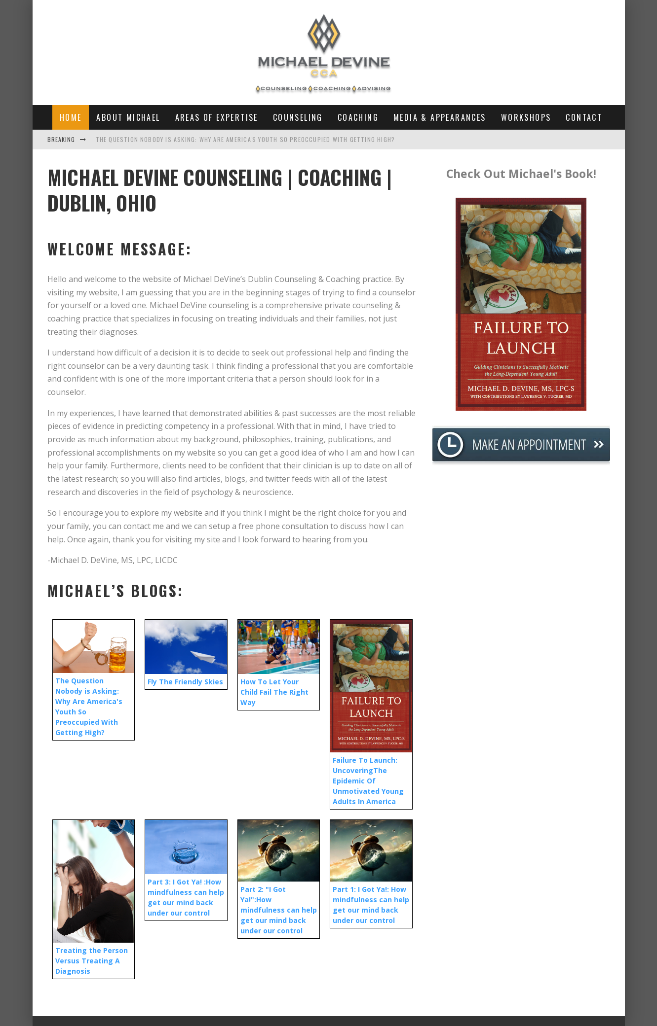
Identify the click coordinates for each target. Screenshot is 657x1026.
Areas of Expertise (216, 117)
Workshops (526, 117)
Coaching (358, 117)
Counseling (298, 117)
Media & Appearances (439, 117)
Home (71, 117)
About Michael (128, 117)
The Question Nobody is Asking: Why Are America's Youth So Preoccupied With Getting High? (245, 139)
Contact (584, 117)
